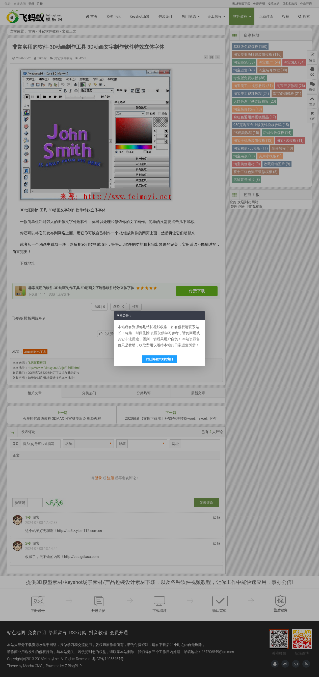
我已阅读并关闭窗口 (159, 359)
